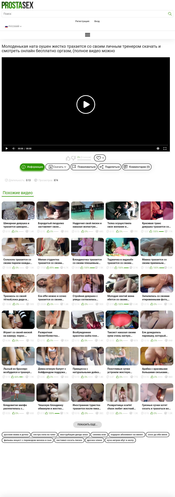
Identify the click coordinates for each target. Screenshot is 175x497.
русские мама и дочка (16, 434)
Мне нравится (68, 158)
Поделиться (112, 166)
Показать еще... (87, 424)
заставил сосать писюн (69, 440)
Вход (97, 21)
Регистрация (82, 21)
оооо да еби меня (157, 434)
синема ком (99, 434)
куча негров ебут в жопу (120, 440)
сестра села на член (44, 434)
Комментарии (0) (139, 166)
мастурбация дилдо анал (74, 434)
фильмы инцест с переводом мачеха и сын (27, 440)
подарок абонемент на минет (127, 434)
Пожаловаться (87, 166)
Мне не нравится (73, 158)
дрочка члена (94, 440)
